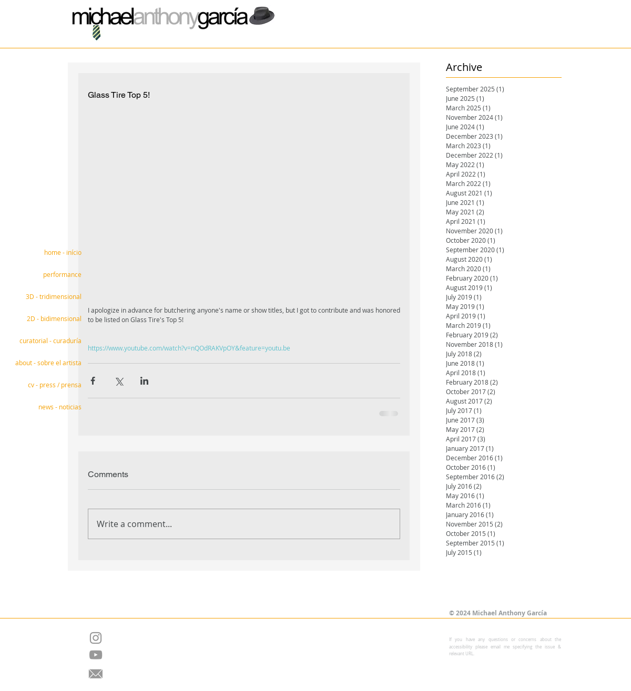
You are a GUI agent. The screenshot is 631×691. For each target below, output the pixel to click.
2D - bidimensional (54, 318)
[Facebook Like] (307, 586)
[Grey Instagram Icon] (96, 638)
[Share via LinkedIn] (144, 381)
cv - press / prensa (55, 384)
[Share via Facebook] (93, 381)
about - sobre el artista (48, 362)
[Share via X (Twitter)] (119, 381)
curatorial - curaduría (50, 340)
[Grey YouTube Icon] (96, 655)
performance (62, 274)
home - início (63, 252)
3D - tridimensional (54, 296)
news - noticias (60, 407)
